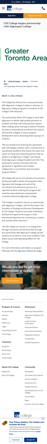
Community (34, 81)
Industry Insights (31, 379)
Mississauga (6, 350)
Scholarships (29, 339)
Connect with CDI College (34, 404)
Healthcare (6, 323)
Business (5, 315)
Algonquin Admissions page (29, 251)
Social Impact (30, 397)
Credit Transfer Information (30, 322)
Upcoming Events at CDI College (34, 391)
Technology (6, 334)
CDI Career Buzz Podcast (34, 375)
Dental (4, 319)
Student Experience (32, 342)
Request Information (35, 16)
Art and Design (7, 311)
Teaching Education (9, 330)
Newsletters (29, 372)
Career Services (30, 383)
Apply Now (12, 16)
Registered (6, 372)
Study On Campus (14, 81)
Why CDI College (8, 375)
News (5, 84)
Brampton (5, 346)
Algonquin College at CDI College (34, 316)
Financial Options (31, 327)
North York (6, 354)
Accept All (30, 440)
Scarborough (7, 358)
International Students (33, 331)
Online (18, 2)
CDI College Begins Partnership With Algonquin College (21, 86)
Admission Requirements (34, 311)
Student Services (31, 387)
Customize (16, 440)
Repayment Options (32, 335)
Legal (4, 327)
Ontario (25, 81)
